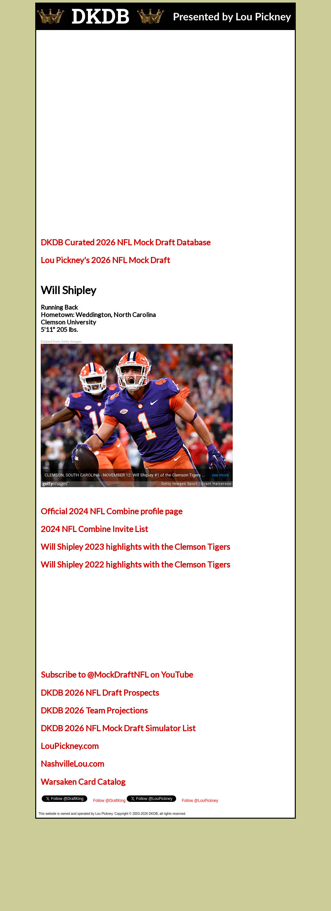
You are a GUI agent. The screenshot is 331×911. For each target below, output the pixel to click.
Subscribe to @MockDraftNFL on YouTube (117, 674)
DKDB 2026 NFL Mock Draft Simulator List (118, 728)
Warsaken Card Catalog (83, 781)
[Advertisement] (165, 78)
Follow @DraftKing (109, 800)
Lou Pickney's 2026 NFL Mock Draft (105, 260)
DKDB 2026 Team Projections (94, 710)
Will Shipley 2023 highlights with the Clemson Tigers (135, 546)
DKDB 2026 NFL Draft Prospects (100, 692)
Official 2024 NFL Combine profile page (111, 511)
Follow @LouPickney (200, 800)
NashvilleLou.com (72, 763)
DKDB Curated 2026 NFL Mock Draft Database (125, 242)
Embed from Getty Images (61, 342)
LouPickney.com (70, 746)
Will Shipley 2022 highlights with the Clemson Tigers (135, 564)
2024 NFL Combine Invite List (94, 529)
